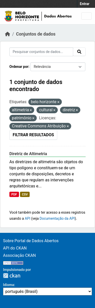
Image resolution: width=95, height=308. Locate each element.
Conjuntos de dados (35, 34)
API (27, 218)
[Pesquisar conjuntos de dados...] (41, 51)
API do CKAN (15, 248)
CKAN (11, 275)
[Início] (7, 34)
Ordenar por (18, 67)
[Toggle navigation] (86, 16)
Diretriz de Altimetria (28, 153)
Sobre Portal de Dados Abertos (31, 240)
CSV (25, 194)
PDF (14, 194)
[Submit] (79, 51)
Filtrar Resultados (33, 134)
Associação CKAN (19, 255)
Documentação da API (57, 218)
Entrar (84, 4)
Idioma (8, 285)
